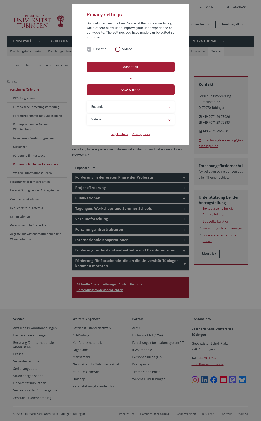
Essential (100, 49)
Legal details (119, 134)
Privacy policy (141, 134)
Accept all (130, 67)
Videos (127, 49)
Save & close (130, 90)
